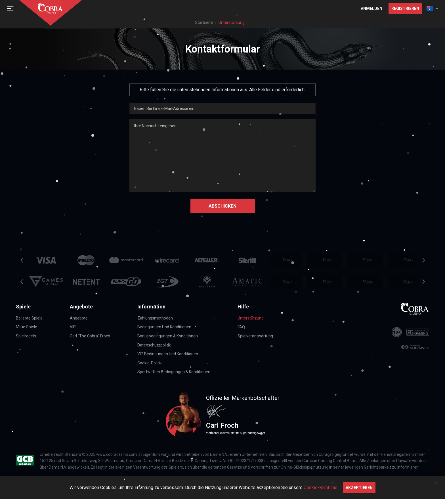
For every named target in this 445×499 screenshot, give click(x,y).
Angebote (79, 318)
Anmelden (371, 8)
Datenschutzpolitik (154, 345)
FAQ (241, 327)
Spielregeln (26, 336)
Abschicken (222, 206)
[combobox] (432, 8)
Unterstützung (251, 318)
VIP (73, 327)
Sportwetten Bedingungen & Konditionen (173, 371)
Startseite (204, 22)
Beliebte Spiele (29, 318)
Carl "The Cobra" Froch (90, 336)
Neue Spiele (26, 327)
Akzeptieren (359, 487)
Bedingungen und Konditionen (164, 327)
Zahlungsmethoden (155, 318)
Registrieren (405, 8)
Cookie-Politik (149, 363)
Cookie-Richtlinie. (321, 487)
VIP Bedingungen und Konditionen (167, 354)
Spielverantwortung (255, 336)
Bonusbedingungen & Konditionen (167, 336)
